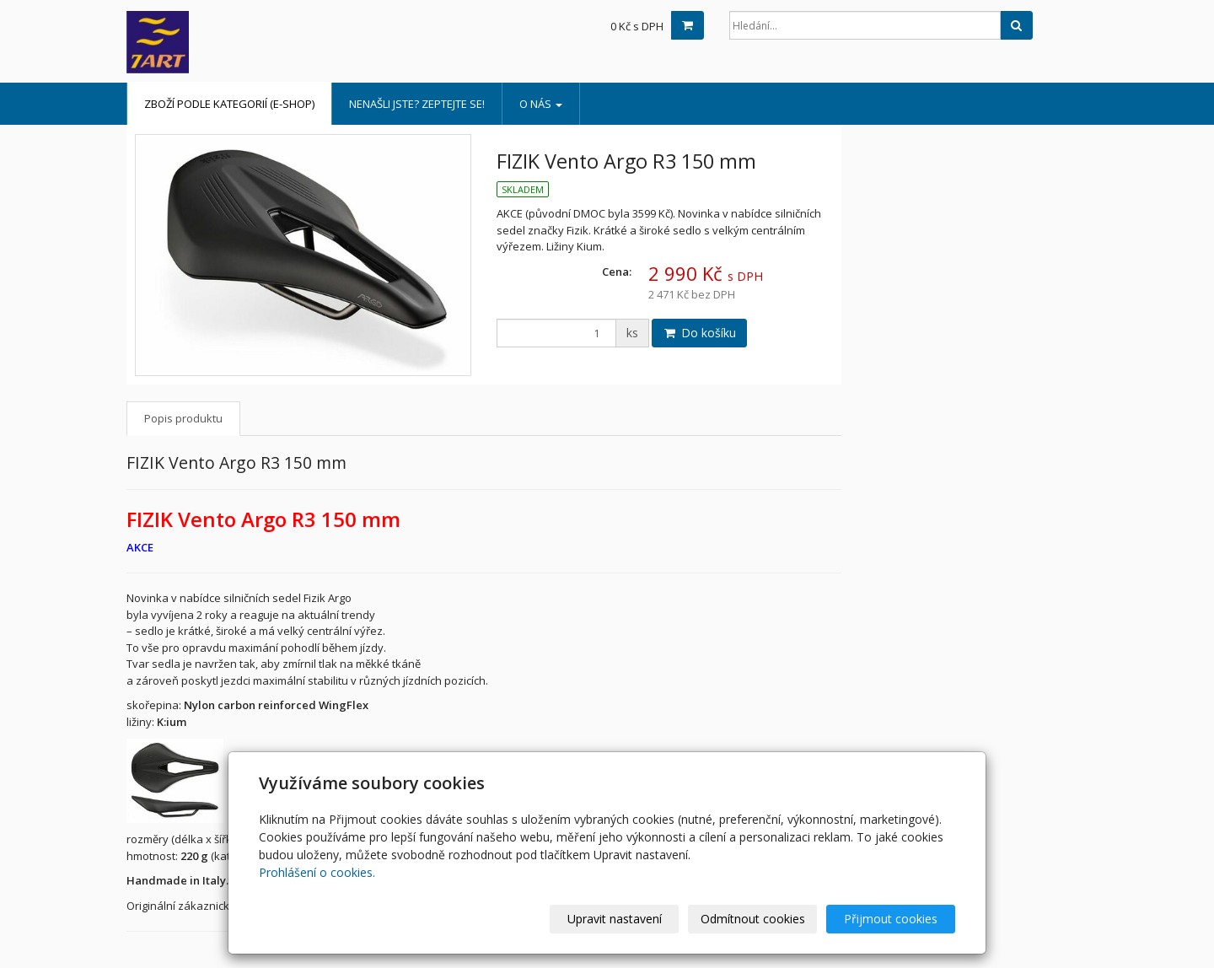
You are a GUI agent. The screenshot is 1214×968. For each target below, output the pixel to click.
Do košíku (699, 333)
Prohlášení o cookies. (317, 872)
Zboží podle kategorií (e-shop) (229, 103)
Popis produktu (183, 418)
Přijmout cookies (890, 919)
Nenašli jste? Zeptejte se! (417, 103)
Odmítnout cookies (753, 919)
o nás (540, 103)
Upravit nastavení (614, 919)
